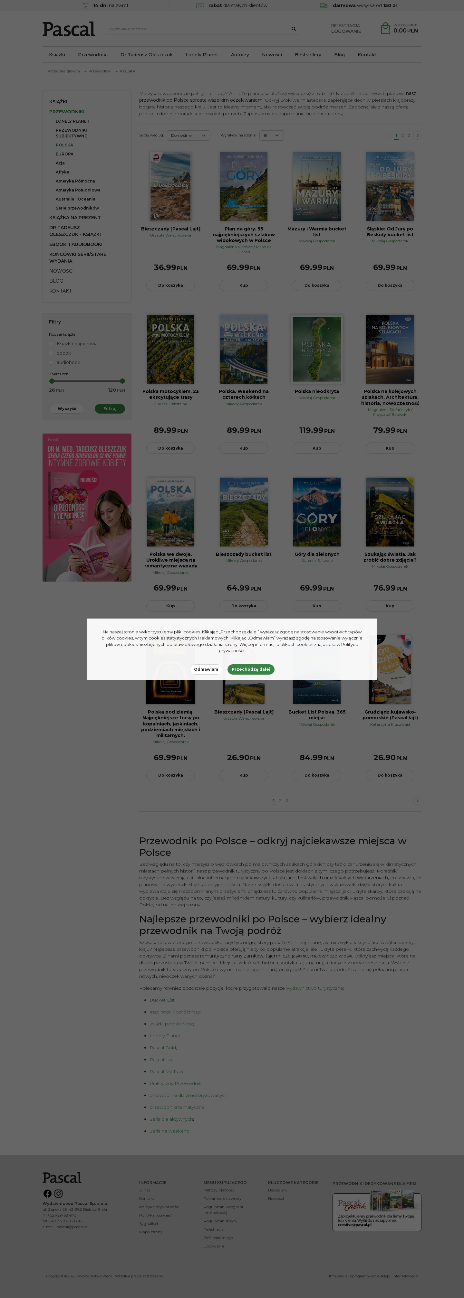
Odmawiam (206, 669)
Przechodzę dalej (251, 669)
